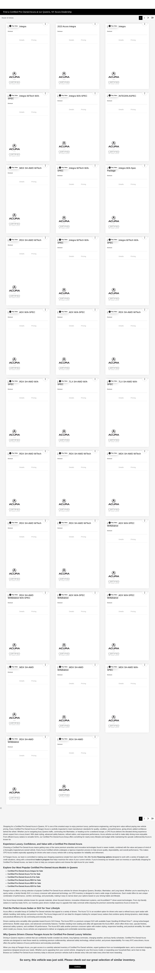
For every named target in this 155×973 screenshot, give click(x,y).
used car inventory (122, 860)
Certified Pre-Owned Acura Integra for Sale (25, 871)
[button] (13, 26)
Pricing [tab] (33, 40)
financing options (104, 857)
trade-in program (43, 860)
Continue (77, 967)
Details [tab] (21, 40)
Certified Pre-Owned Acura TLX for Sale (24, 874)
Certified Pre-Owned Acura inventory (27, 953)
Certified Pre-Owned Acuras (14, 862)
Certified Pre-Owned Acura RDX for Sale (24, 880)
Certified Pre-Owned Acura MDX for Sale (24, 883)
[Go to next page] (148, 18)
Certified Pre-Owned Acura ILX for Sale (24, 877)
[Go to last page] (152, 18)
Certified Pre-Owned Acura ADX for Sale (24, 886)
